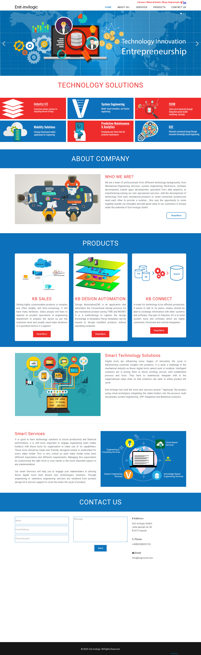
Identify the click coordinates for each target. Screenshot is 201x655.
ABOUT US (123, 7)
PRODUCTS (159, 7)
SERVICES (141, 7)
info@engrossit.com (142, 558)
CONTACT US (178, 7)
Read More (176, 215)
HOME (108, 7)
